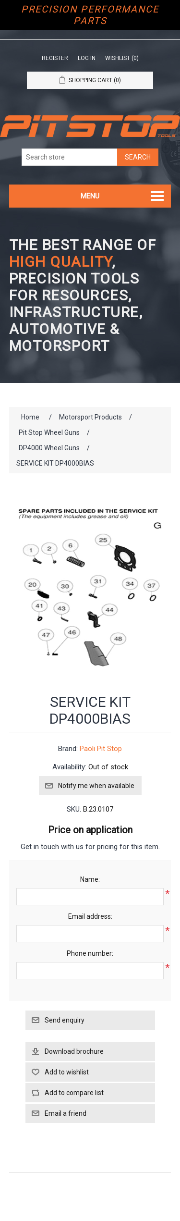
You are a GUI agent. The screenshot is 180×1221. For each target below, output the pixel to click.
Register (55, 58)
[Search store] (70, 157)
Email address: (90, 916)
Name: (90, 879)
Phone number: (90, 953)
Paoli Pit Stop (101, 748)
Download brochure (74, 1051)
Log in (87, 58)
